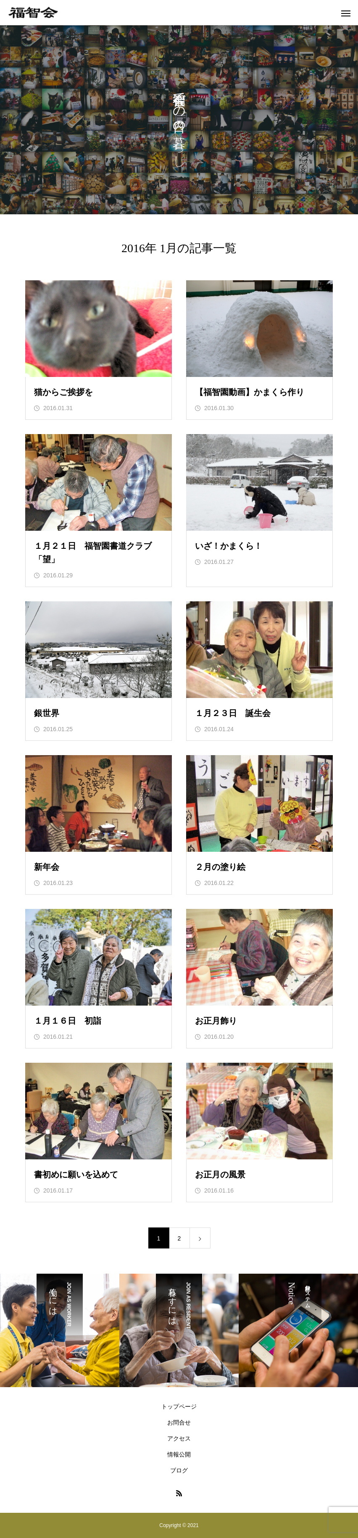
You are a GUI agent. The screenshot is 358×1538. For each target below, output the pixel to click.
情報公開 (179, 1454)
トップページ (179, 1406)
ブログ (179, 1470)
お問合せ (179, 1422)
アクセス (179, 1438)
